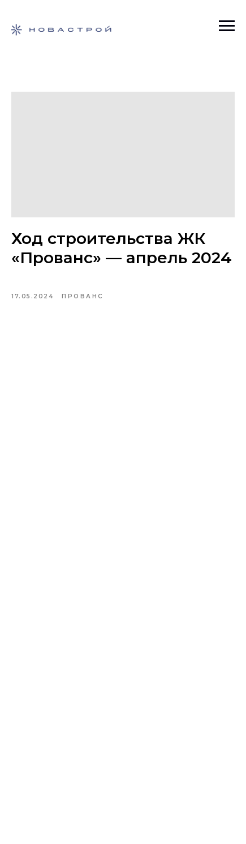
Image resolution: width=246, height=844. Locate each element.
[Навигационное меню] (227, 26)
